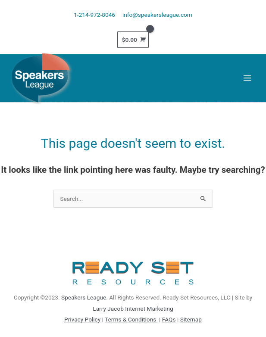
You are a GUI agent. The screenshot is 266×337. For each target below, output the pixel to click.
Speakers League (83, 297)
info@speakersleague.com (157, 14)
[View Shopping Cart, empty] (133, 39)
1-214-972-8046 (94, 14)
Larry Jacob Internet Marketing (133, 308)
